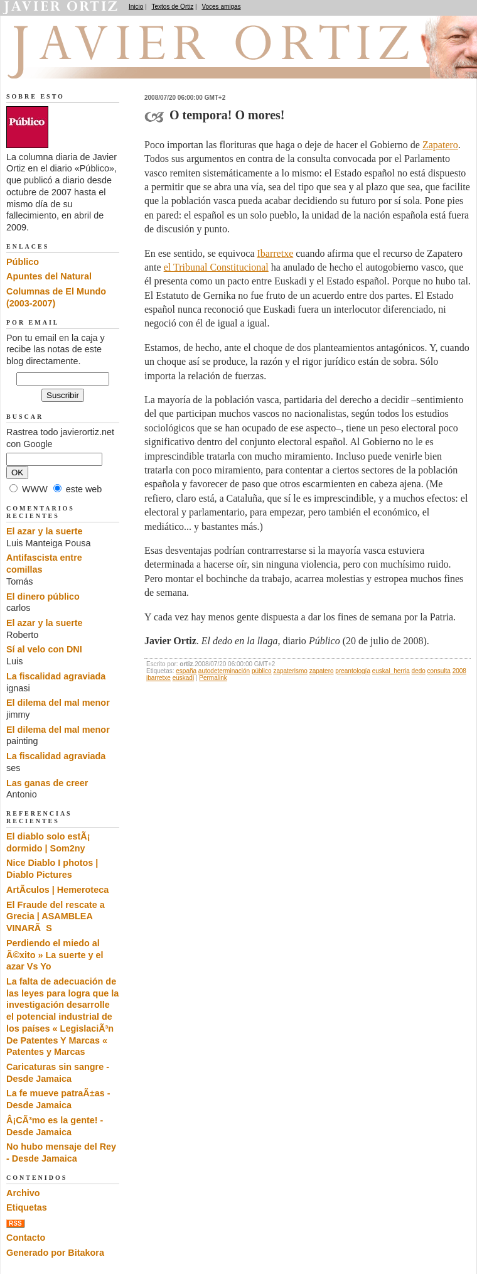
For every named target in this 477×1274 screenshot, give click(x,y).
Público (22, 262)
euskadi (183, 677)
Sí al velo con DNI (44, 649)
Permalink (213, 677)
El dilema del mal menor (58, 703)
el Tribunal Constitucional (216, 267)
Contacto (25, 1238)
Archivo (23, 1193)
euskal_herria (391, 670)
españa (186, 670)
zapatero (321, 670)
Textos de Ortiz (173, 6)
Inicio (136, 6)
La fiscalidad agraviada (55, 676)
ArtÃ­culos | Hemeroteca (57, 890)
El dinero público (43, 596)
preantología (352, 670)
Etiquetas (26, 1207)
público (262, 670)
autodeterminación (224, 670)
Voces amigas (220, 6)
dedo (419, 670)
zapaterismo (290, 670)
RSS (15, 1223)
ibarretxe (158, 677)
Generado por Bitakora (55, 1253)
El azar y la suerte (44, 531)
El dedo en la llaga (75, 63)
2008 (459, 670)
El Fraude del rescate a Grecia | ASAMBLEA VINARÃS (55, 916)
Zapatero (440, 144)
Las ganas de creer (47, 783)
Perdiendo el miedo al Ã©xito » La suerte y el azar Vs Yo (55, 954)
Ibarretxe (275, 253)
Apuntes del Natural (49, 276)
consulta (439, 670)
